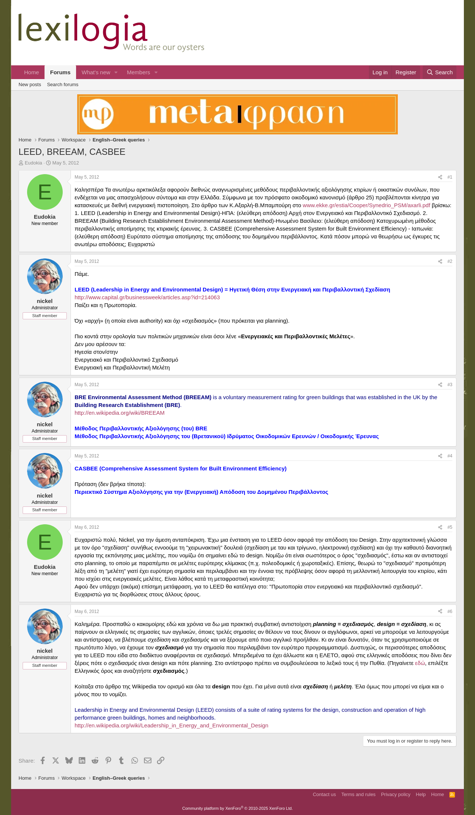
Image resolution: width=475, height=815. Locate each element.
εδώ (420, 663)
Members (138, 72)
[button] (116, 72)
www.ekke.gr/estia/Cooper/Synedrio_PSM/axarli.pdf (366, 205)
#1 (450, 177)
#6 (450, 611)
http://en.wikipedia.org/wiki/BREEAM (120, 413)
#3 (450, 384)
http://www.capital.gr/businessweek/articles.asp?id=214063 (147, 297)
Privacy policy (395, 794)
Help (421, 794)
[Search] (439, 72)
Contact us (324, 794)
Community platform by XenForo (237, 808)
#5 (450, 527)
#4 (450, 456)
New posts (30, 84)
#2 (450, 261)
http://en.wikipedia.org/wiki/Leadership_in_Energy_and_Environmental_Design (171, 725)
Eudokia (33, 163)
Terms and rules (358, 794)
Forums (60, 72)
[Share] (440, 177)
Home (31, 72)
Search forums (63, 84)
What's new (96, 72)
